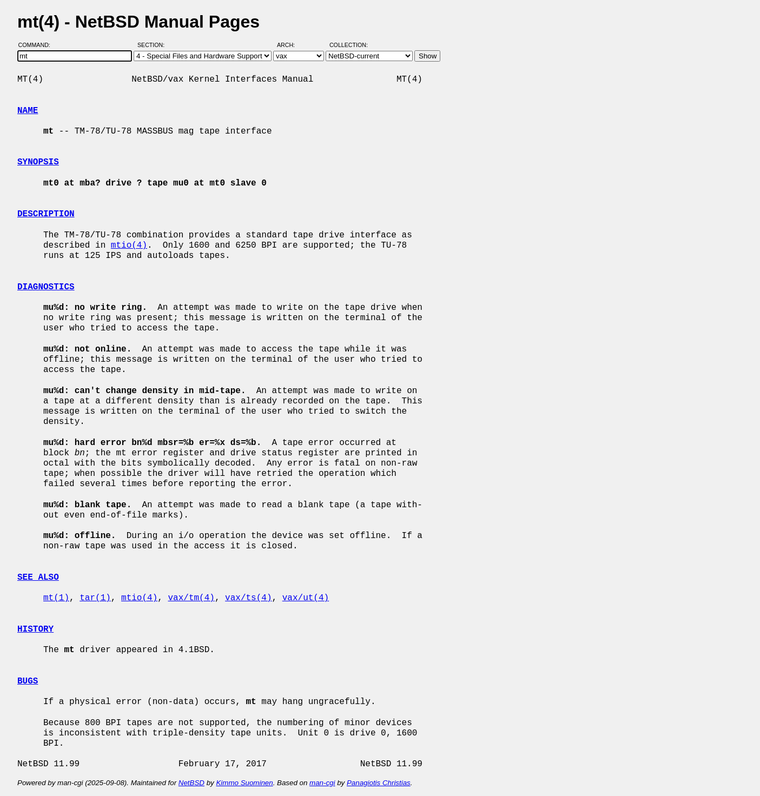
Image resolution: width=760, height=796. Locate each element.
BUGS (27, 681)
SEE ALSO (38, 577)
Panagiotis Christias (379, 783)
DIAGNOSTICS (46, 287)
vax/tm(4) (191, 598)
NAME (27, 111)
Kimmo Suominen (244, 783)
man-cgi (322, 783)
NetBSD (191, 783)
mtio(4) (129, 245)
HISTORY (35, 629)
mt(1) (56, 598)
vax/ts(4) (248, 598)
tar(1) (95, 598)
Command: (37, 45)
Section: (153, 45)
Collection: (348, 45)
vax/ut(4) (305, 598)
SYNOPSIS (38, 162)
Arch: (291, 45)
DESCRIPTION (46, 214)
